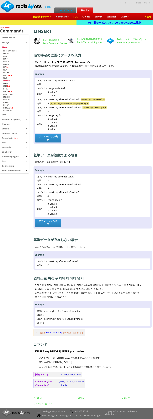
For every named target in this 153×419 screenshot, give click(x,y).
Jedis (62, 381)
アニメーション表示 (48, 138)
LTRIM (77, 374)
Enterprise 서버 (54, 332)
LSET (70, 374)
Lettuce (69, 381)
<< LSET (38, 397)
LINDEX (63, 374)
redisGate (65, 10)
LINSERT (82, 397)
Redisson (79, 381)
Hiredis (63, 385)
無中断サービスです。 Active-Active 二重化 (114, 22)
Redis (85, 10)
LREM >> (126, 397)
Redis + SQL (38, 22)
